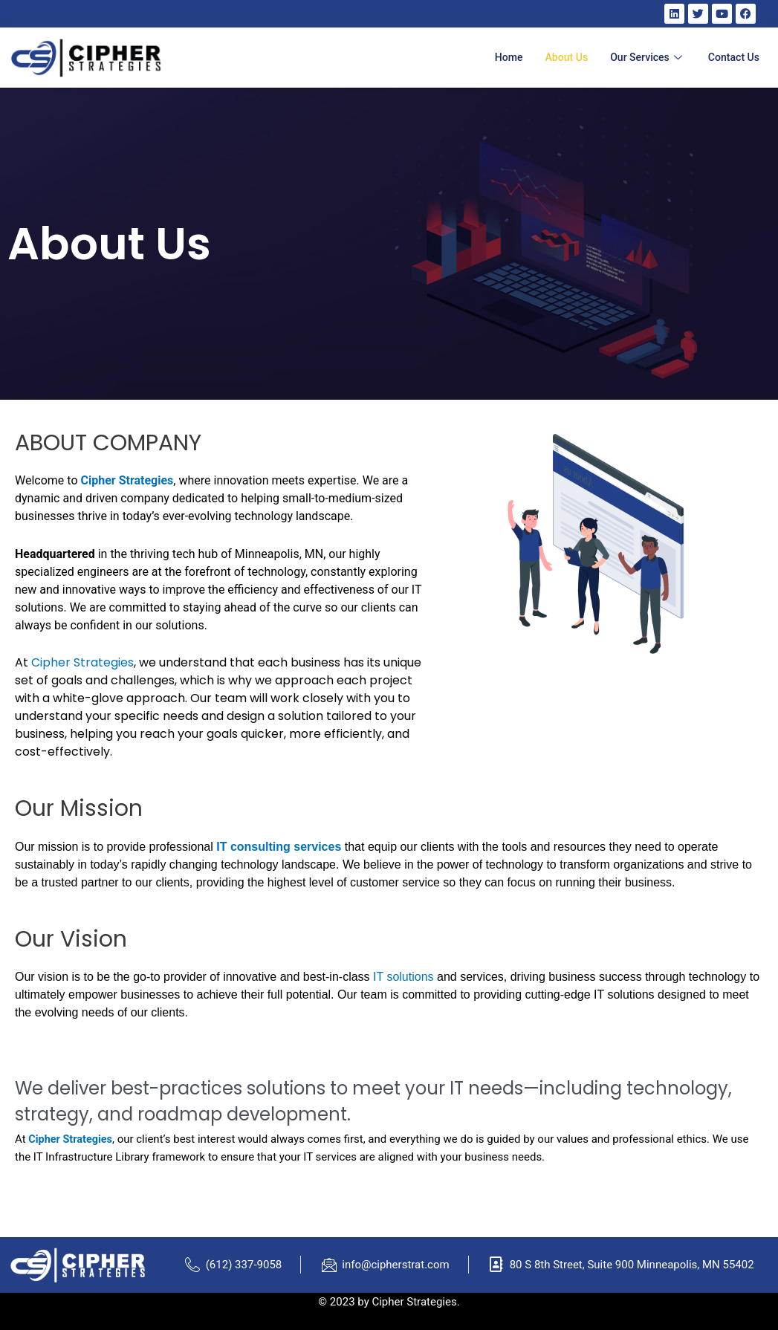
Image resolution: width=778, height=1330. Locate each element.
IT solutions (403, 976)
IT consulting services (278, 846)
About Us (558, 57)
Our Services (642, 57)
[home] (85, 57)
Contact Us (731, 57)
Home (497, 57)
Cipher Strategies (126, 480)
